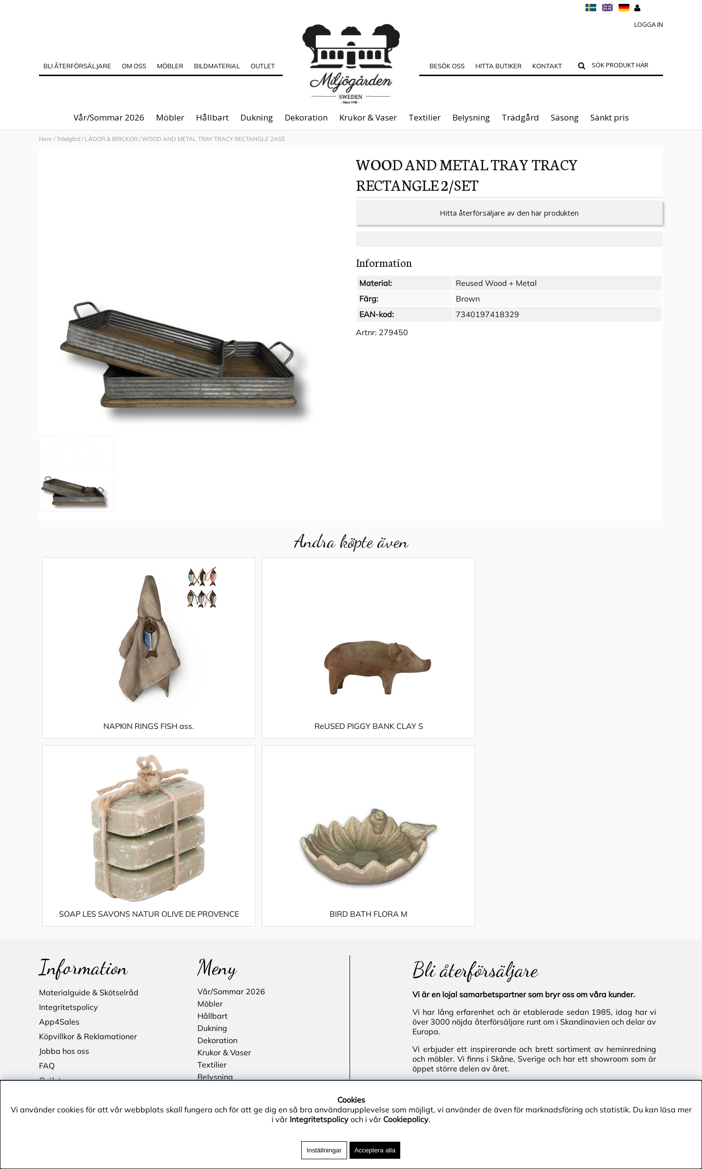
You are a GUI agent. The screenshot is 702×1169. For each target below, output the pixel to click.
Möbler (170, 117)
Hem (45, 138)
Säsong (565, 117)
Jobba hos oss (64, 883)
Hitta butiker (498, 66)
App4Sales (59, 854)
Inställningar (324, 1150)
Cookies (53, 927)
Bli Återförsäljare (77, 66)
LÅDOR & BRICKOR (111, 138)
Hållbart (212, 117)
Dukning (256, 117)
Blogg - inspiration (72, 971)
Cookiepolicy (406, 1119)
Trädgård (520, 117)
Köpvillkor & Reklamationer (88, 868)
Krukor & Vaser (368, 117)
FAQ (47, 898)
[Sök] (625, 66)
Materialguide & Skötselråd (88, 824)
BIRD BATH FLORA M (585, 736)
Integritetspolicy (68, 839)
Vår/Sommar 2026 (109, 117)
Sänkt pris (609, 117)
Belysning (471, 117)
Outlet (263, 66)
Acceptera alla (374, 1150)
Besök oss (447, 66)
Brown (468, 308)
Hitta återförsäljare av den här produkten (509, 222)
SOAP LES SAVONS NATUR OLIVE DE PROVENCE (429, 740)
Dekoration (306, 117)
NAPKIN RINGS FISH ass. (117, 736)
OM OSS (134, 66)
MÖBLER (170, 66)
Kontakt (547, 66)
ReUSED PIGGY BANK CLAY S (272, 736)
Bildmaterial (217, 66)
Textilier (425, 117)
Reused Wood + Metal (496, 293)
